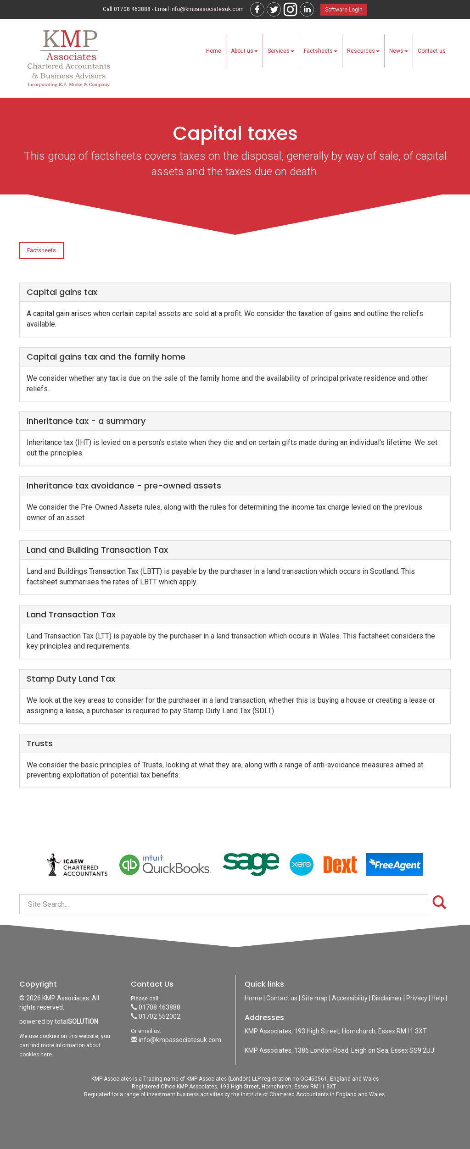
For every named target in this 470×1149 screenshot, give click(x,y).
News (398, 51)
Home (213, 51)
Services (281, 51)
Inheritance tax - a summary (86, 421)
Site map (315, 998)
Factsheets (320, 51)
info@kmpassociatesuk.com (207, 9)
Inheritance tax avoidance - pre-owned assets (124, 485)
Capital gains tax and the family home (106, 356)
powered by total (58, 1021)
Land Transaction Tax (71, 614)
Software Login (344, 9)
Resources (363, 51)
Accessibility (350, 998)
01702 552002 (155, 1016)
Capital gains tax (62, 292)
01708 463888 (155, 1007)
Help (437, 998)
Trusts (40, 743)
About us (244, 51)
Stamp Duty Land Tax (71, 678)
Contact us (432, 51)
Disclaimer (387, 998)
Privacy (416, 998)
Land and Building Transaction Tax (97, 549)
